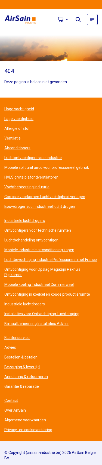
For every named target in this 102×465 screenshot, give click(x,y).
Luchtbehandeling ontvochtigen (31, 240)
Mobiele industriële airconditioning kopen (39, 250)
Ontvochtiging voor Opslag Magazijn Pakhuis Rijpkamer (42, 272)
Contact (11, 400)
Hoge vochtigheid (19, 109)
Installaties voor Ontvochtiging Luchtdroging (41, 314)
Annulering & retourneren (26, 376)
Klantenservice (17, 337)
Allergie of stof (17, 128)
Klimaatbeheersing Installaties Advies (36, 323)
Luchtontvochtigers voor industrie (33, 158)
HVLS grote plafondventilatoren (31, 177)
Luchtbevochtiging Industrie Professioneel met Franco (50, 259)
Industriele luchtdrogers (24, 220)
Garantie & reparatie (21, 386)
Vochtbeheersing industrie (27, 187)
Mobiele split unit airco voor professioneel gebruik (46, 167)
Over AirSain (15, 410)
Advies (10, 347)
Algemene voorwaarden (25, 420)
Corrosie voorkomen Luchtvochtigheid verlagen (44, 197)
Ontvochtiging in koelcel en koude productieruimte (47, 294)
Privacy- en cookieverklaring (28, 430)
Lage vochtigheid (18, 119)
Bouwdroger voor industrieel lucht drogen (39, 206)
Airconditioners (17, 148)
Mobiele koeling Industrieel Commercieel (39, 284)
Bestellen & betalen (21, 357)
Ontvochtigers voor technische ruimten (37, 230)
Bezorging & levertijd (22, 367)
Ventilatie (12, 138)
